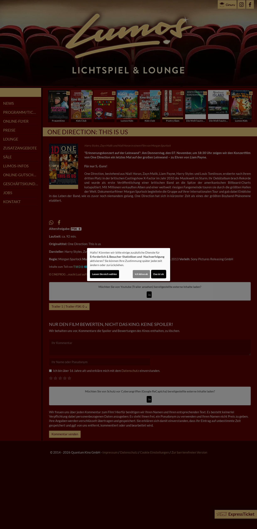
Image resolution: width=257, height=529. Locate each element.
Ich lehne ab (141, 274)
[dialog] (128, 264)
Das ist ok (158, 274)
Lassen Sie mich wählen (104, 274)
